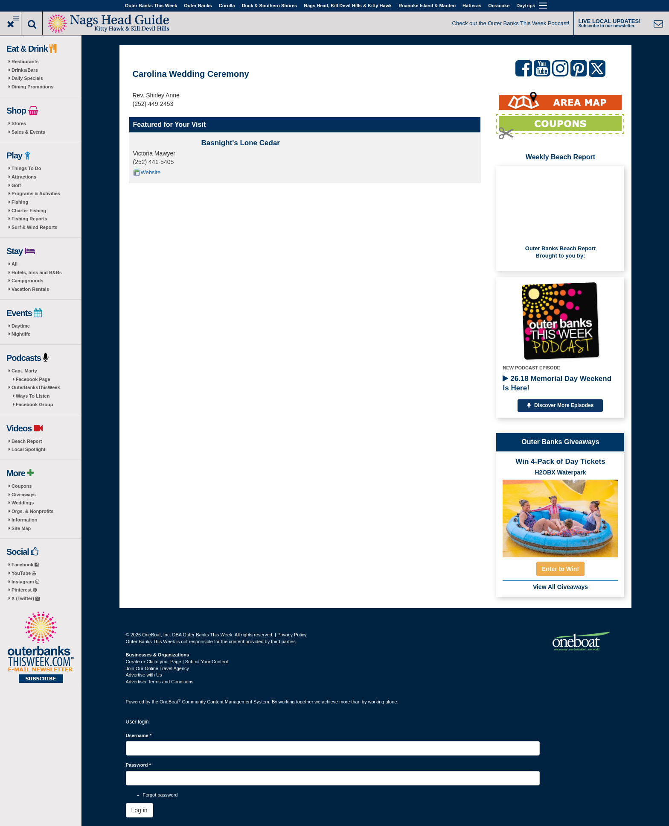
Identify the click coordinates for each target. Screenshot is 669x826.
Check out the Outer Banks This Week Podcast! (511, 23)
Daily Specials (27, 78)
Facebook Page (33, 379)
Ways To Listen (32, 395)
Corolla (227, 5)
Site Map (21, 528)
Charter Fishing (29, 210)
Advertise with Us (144, 674)
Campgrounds (28, 280)
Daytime (21, 325)
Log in (139, 810)
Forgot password (160, 794)
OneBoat (170, 701)
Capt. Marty (24, 370)
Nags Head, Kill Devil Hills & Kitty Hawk (348, 5)
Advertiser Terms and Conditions (160, 681)
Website (151, 172)
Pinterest (24, 589)
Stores (19, 123)
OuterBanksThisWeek (36, 387)
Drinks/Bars (25, 70)
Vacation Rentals (30, 289)
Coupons (22, 486)
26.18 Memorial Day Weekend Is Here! (557, 383)
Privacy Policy (291, 634)
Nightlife (21, 334)
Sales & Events (28, 132)
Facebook (25, 564)
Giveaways (24, 494)
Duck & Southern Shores (269, 5)
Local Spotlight (28, 449)
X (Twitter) (26, 598)
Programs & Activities (36, 193)
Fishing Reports (29, 218)
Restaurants (25, 61)
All (14, 264)
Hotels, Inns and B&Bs (37, 272)
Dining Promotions (32, 86)
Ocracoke (498, 5)
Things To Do (26, 168)
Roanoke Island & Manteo (427, 5)
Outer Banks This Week (151, 5)
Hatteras (471, 5)
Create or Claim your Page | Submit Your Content (177, 661)
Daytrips (525, 5)
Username (139, 735)
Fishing (20, 202)
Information (25, 519)
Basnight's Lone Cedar (240, 143)
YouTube (24, 573)
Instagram (25, 581)
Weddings (23, 502)
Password (138, 764)
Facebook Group (34, 404)
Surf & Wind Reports (34, 227)
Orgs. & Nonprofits (32, 511)
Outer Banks (198, 5)
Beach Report (27, 441)
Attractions (24, 176)
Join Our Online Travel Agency (157, 668)
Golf (16, 185)
